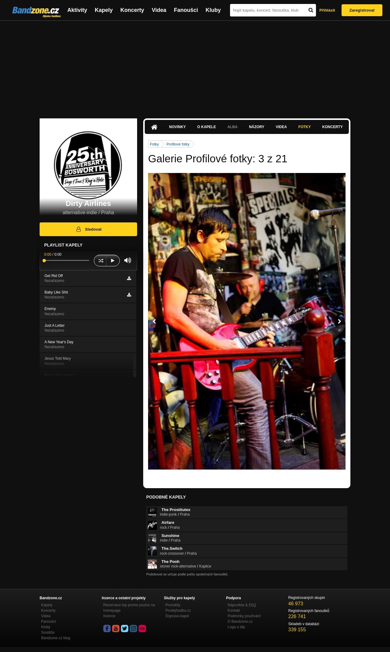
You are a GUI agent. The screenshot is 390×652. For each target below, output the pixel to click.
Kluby (213, 10)
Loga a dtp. (237, 627)
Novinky (177, 127)
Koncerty (132, 10)
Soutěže (48, 632)
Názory (256, 127)
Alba (232, 127)
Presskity (172, 605)
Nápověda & (242, 605)
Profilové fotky (177, 144)
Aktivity (77, 10)
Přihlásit (327, 10)
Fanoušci (186, 10)
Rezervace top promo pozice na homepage (129, 608)
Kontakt (234, 610)
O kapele (206, 127)
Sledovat (88, 229)
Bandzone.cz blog (55, 638)
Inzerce (109, 616)
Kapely (104, 10)
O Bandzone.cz (240, 621)
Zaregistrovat (361, 10)
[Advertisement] (195, 66)
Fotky (304, 127)
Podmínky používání (244, 616)
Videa (159, 10)
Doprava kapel (177, 616)
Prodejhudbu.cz (178, 610)
